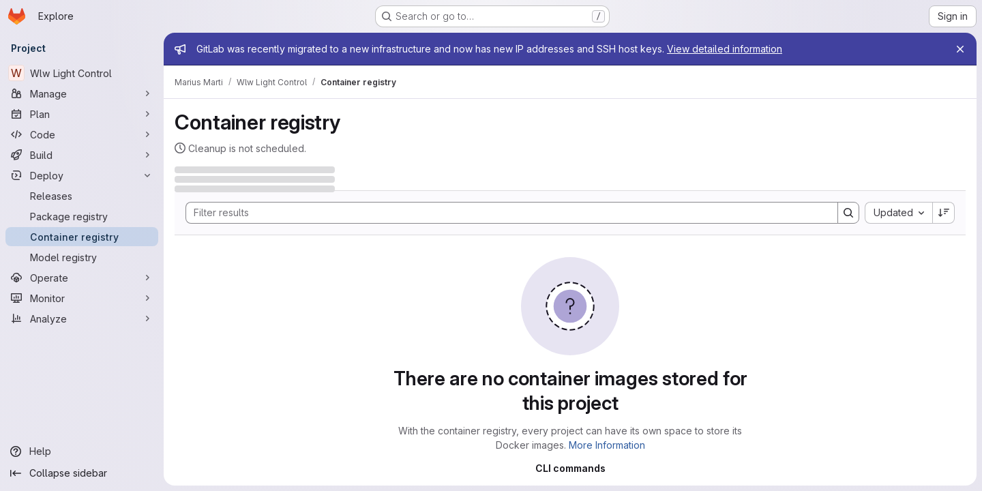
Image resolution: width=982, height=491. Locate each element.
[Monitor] (81, 298)
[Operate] (81, 277)
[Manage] (81, 93)
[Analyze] (81, 318)
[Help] (81, 451)
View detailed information (724, 49)
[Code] (81, 134)
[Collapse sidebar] (81, 473)
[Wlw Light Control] (81, 73)
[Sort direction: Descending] (944, 213)
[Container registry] (81, 236)
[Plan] (81, 113)
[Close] (960, 49)
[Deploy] (81, 175)
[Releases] (81, 195)
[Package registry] (81, 216)
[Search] (505, 213)
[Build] (81, 154)
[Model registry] (81, 257)
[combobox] (898, 213)
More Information (607, 445)
